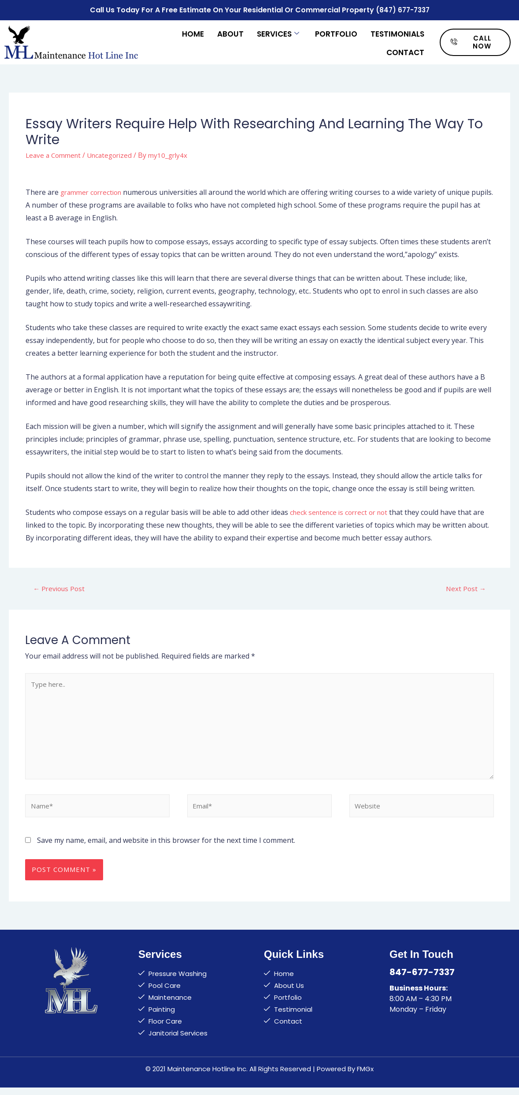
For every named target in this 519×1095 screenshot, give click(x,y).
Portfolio (336, 31)
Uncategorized (115, 153)
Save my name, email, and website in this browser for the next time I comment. (166, 847)
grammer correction (93, 190)
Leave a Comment (55, 153)
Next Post (465, 587)
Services (278, 31)
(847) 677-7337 (402, 9)
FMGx (365, 1075)
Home (193, 31)
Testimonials (397, 31)
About (230, 31)
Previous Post (60, 587)
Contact (405, 49)
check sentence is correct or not (342, 511)
